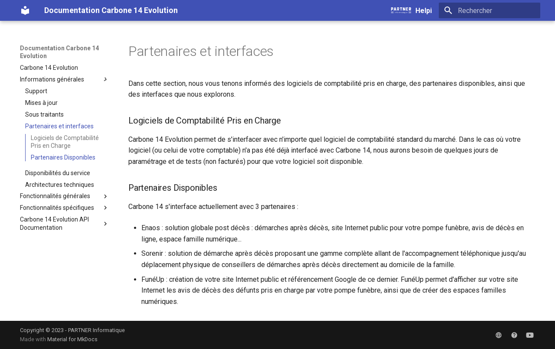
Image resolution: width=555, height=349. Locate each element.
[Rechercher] (489, 10)
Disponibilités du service (57, 173)
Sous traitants (44, 114)
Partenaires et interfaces (59, 126)
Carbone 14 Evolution (49, 67)
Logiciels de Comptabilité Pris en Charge (65, 141)
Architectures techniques (59, 184)
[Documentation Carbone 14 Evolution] (25, 10)
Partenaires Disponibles (63, 157)
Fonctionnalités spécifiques (64, 208)
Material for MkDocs (72, 339)
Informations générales (64, 79)
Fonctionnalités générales (64, 196)
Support (36, 91)
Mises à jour (41, 102)
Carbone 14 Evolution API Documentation (64, 223)
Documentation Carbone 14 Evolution (59, 52)
